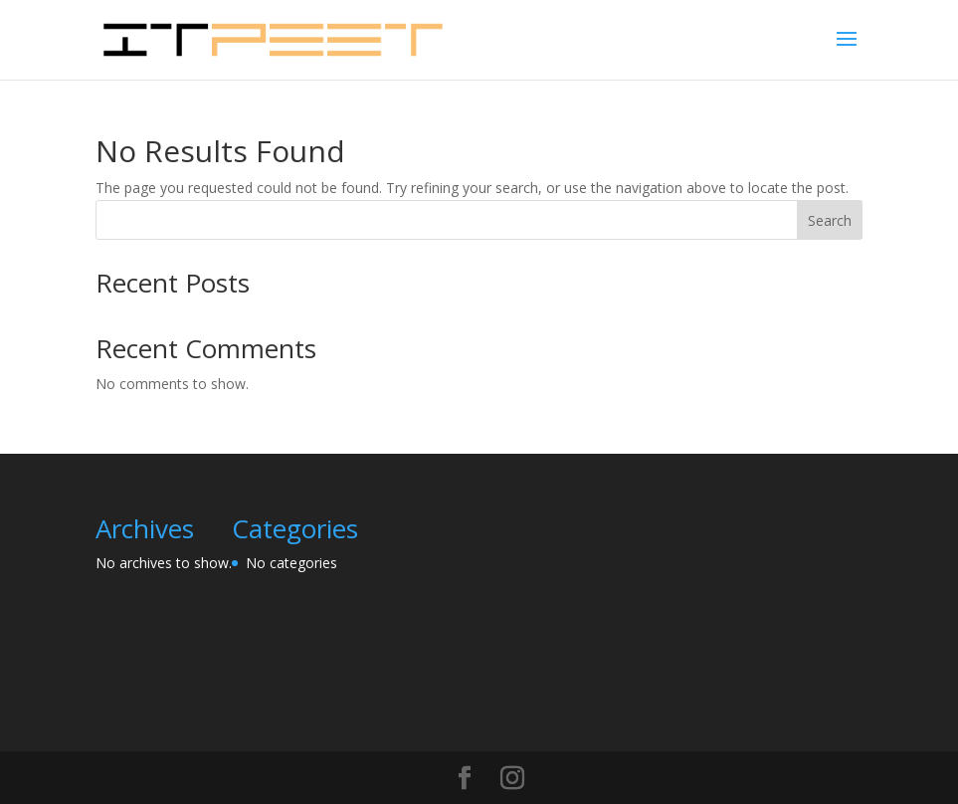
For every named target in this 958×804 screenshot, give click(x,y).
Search (830, 220)
